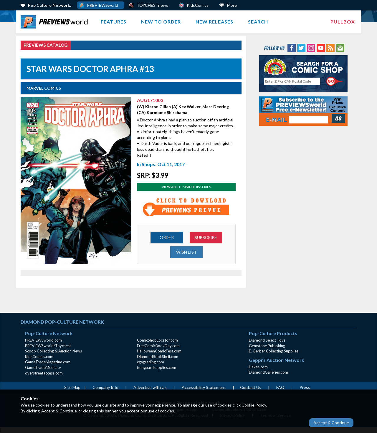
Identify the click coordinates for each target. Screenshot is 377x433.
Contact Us (250, 387)
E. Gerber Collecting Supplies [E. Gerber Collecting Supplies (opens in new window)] (273, 351)
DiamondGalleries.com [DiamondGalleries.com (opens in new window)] (268, 372)
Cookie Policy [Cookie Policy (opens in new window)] (254, 404)
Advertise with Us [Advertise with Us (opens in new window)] (150, 387)
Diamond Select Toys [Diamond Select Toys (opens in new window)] (267, 340)
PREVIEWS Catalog (46, 45)
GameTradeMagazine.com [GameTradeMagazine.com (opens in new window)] (47, 362)
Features (113, 21)
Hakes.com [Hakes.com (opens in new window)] (258, 367)
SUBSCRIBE (206, 237)
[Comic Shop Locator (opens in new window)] (303, 66)
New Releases (214, 21)
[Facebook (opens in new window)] (291, 47)
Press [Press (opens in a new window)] (305, 387)
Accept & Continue (331, 422)
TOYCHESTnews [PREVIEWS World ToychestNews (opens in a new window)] (152, 5)
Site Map (72, 387)
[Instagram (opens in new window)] (311, 47)
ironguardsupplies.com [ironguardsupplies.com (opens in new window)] (156, 367)
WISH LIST (186, 252)
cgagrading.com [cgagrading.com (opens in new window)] (150, 362)
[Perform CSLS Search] (335, 81)
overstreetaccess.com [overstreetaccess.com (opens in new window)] (44, 373)
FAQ (280, 387)
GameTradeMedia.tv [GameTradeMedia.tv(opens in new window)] (43, 367)
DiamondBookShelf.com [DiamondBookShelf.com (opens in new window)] (157, 356)
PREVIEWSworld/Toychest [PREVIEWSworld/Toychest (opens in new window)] (48, 345)
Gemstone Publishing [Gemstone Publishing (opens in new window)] (267, 345)
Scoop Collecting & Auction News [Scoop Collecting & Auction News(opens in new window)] (53, 351)
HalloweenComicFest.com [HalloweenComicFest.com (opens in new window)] (159, 351)
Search (258, 21)
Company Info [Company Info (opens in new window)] (105, 387)
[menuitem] (55, 22)
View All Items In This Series (186, 187)
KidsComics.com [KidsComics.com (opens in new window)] (39, 356)
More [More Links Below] (232, 5)
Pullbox (342, 21)
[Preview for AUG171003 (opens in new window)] (186, 207)
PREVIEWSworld (102, 5)
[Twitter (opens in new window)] (301, 47)
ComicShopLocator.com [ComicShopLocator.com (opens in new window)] (157, 340)
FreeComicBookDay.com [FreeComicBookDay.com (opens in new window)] (158, 345)
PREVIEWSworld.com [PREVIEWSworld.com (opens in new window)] (43, 340)
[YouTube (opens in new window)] (320, 47)
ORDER (167, 237)
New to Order (161, 21)
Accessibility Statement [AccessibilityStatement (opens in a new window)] (204, 387)
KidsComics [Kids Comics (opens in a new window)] (198, 5)
